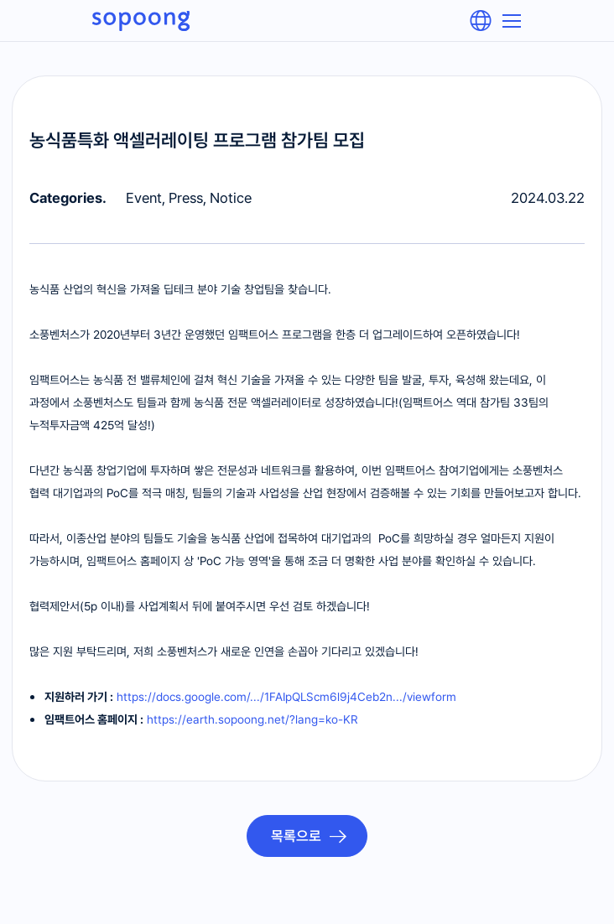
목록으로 (298, 836)
